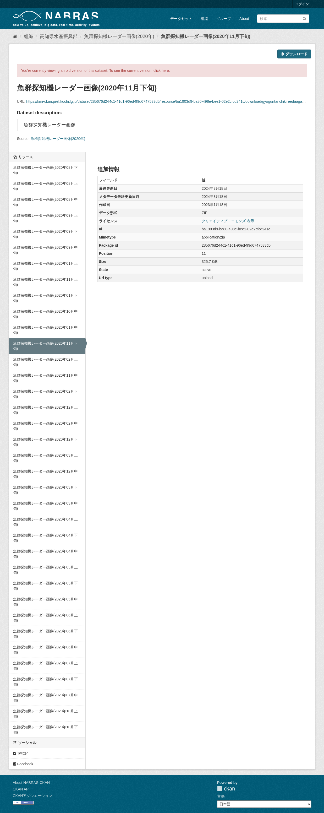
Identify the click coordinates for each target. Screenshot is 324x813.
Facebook (23, 764)
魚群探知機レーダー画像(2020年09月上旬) (45, 218)
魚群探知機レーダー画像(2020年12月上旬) (45, 410)
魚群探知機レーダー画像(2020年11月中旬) (45, 378)
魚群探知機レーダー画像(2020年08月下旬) (45, 170)
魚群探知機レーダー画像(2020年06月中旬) (45, 649)
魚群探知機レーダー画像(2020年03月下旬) (45, 490)
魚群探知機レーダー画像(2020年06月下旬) (45, 633)
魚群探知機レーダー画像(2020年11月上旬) (45, 282)
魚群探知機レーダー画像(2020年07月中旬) (45, 697)
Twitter (20, 753)
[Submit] (304, 18)
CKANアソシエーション (32, 796)
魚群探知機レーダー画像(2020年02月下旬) (45, 394)
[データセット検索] (283, 18)
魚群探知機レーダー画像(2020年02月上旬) (45, 362)
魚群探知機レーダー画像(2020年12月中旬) (45, 474)
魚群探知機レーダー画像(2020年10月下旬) (45, 729)
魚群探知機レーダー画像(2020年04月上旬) (45, 522)
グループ (223, 19)
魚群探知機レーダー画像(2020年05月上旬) (45, 569)
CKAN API (21, 789)
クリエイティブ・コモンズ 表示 (228, 221)
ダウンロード (294, 54)
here (165, 70)
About (244, 19)
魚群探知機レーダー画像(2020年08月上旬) (45, 186)
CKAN (226, 788)
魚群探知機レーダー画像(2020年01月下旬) (45, 298)
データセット (181, 19)
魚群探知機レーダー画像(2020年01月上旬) (45, 266)
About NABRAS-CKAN (31, 783)
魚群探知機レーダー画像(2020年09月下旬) (45, 234)
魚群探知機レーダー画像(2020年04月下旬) (45, 538)
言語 (220, 796)
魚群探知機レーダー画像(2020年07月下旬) (45, 681)
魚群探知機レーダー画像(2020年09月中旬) (45, 250)
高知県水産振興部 (59, 36)
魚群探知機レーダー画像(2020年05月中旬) (45, 601)
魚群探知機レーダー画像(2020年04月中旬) (45, 554)
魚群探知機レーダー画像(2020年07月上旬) (45, 665)
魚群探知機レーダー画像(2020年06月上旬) (45, 617)
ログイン (302, 4)
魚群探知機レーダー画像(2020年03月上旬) (45, 458)
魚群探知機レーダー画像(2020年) (119, 36)
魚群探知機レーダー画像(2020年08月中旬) (45, 202)
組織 (204, 19)
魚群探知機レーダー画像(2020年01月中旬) (45, 330)
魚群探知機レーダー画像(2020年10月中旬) (45, 314)
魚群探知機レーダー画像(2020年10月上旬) (45, 713)
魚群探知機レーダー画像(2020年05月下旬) (45, 585)
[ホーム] (15, 36)
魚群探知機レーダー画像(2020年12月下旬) (45, 442)
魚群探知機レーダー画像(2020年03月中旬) (45, 506)
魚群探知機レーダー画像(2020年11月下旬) (205, 36)
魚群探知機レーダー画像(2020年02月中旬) (45, 426)
